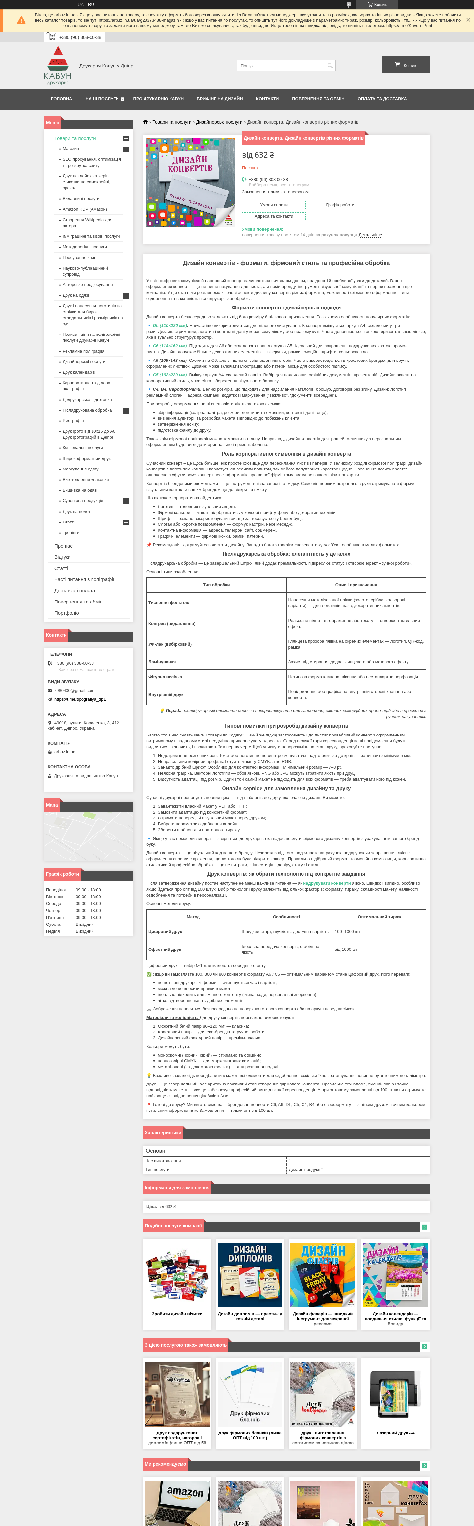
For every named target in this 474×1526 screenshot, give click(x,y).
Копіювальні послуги (83, 447)
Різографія (73, 420)
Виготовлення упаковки (86, 479)
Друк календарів (79, 372)
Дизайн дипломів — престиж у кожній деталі (250, 1305)
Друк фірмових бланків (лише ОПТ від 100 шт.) (250, 1425)
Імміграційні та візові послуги (91, 236)
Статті (69, 522)
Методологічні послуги (85, 246)
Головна (61, 98)
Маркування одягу (81, 469)
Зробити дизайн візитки (177, 1302)
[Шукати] (330, 65)
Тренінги (71, 532)
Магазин (71, 148)
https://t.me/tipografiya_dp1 (80, 699)
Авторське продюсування (88, 284)
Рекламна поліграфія (83, 351)
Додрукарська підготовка (87, 399)
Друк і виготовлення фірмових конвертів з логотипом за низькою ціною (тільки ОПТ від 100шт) (323, 1427)
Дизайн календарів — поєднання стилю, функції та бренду (395, 1307)
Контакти (267, 98)
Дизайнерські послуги (219, 122)
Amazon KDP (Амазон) (85, 209)
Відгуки (62, 557)
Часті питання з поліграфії (84, 579)
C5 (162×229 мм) (170, 363)
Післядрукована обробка (87, 410)
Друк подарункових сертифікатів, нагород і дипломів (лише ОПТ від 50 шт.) (177, 1427)
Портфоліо (66, 613)
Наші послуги (102, 98)
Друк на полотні (78, 511)
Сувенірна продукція (83, 500)
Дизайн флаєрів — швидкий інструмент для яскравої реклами (323, 1307)
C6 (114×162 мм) (170, 335)
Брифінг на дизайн (220, 98)
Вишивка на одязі (80, 490)
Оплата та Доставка (382, 98)
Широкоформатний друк (87, 458)
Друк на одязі (76, 295)
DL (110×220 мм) (170, 314)
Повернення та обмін (318, 98)
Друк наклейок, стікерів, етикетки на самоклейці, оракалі (86, 182)
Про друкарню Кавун (158, 98)
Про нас (63, 546)
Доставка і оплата (74, 590)
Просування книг (79, 257)
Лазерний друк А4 (396, 1422)
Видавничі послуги (81, 198)
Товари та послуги (171, 122)
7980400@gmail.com (74, 690)
